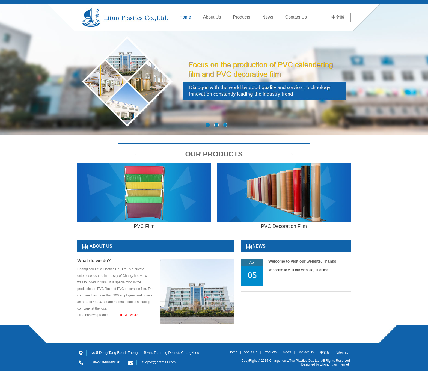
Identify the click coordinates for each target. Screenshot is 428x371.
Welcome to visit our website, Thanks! (302, 261)
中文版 (337, 17)
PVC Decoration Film (284, 223)
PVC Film (144, 223)
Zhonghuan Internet (334, 364)
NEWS (259, 246)
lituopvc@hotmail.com (158, 362)
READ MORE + (130, 315)
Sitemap (342, 352)
